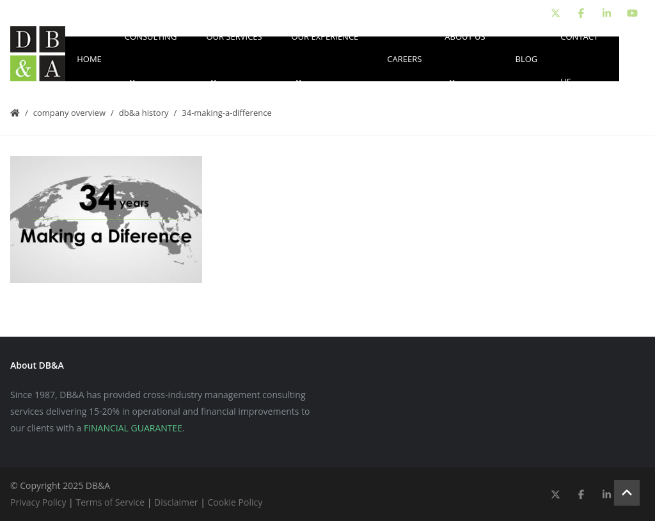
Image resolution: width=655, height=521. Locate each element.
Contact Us (579, 59)
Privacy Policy (38, 502)
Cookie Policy (235, 502)
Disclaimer (176, 502)
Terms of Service (110, 502)
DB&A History (144, 112)
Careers (404, 59)
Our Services (234, 59)
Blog (527, 59)
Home (89, 59)
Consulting (151, 59)
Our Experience (324, 59)
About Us (465, 59)
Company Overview (69, 112)
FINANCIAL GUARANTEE (133, 428)
